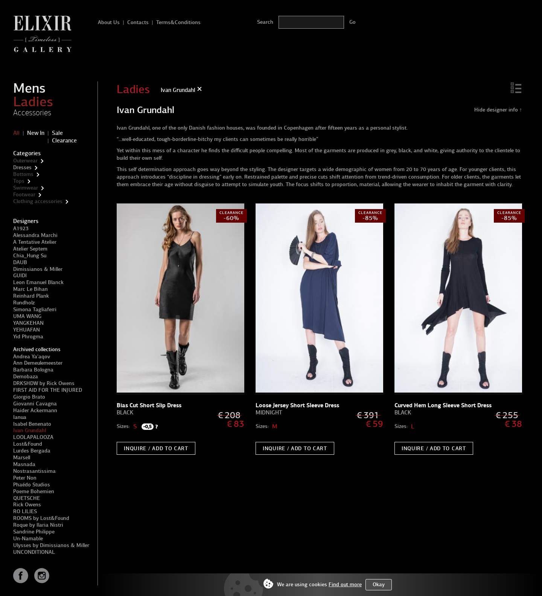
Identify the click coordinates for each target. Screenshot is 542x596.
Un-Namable (28, 538)
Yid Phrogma (28, 336)
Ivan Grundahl (29, 430)
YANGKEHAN (28, 323)
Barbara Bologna (33, 370)
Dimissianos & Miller (37, 269)
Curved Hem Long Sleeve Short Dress (443, 405)
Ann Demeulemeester (37, 363)
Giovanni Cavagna (35, 403)
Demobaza (25, 376)
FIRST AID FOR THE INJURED (47, 390)
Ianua (19, 417)
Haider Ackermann (35, 410)
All (16, 133)
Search (265, 22)
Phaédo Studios (31, 484)
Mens (29, 88)
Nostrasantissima (34, 471)
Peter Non (25, 478)
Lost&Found (27, 444)
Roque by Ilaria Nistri (38, 525)
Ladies (33, 101)
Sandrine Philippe (34, 532)
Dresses (22, 167)
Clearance (64, 140)
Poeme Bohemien (33, 491)
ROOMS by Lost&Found (41, 518)
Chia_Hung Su (29, 255)
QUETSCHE (26, 498)
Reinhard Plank (31, 296)
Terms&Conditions (178, 22)
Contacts (138, 22)
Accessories (32, 113)
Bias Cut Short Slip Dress (149, 405)
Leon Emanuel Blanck (38, 282)
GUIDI (20, 275)
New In (35, 133)
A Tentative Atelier (34, 242)
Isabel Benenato (32, 424)
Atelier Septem (30, 249)
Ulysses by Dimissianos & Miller (51, 545)
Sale (57, 133)
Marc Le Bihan (30, 289)
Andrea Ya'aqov (31, 356)
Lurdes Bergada (31, 451)
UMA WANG (27, 316)
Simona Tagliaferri (34, 309)
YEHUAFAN (26, 330)
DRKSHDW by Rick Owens (44, 383)
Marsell (21, 457)
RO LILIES (25, 511)
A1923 (21, 228)
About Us (109, 22)
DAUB (20, 262)
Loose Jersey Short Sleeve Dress (297, 405)
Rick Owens (27, 504)
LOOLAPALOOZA (33, 437)
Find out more (345, 584)
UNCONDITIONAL (34, 552)
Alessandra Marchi (35, 235)
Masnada (24, 464)
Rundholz (24, 303)
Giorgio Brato (29, 397)
